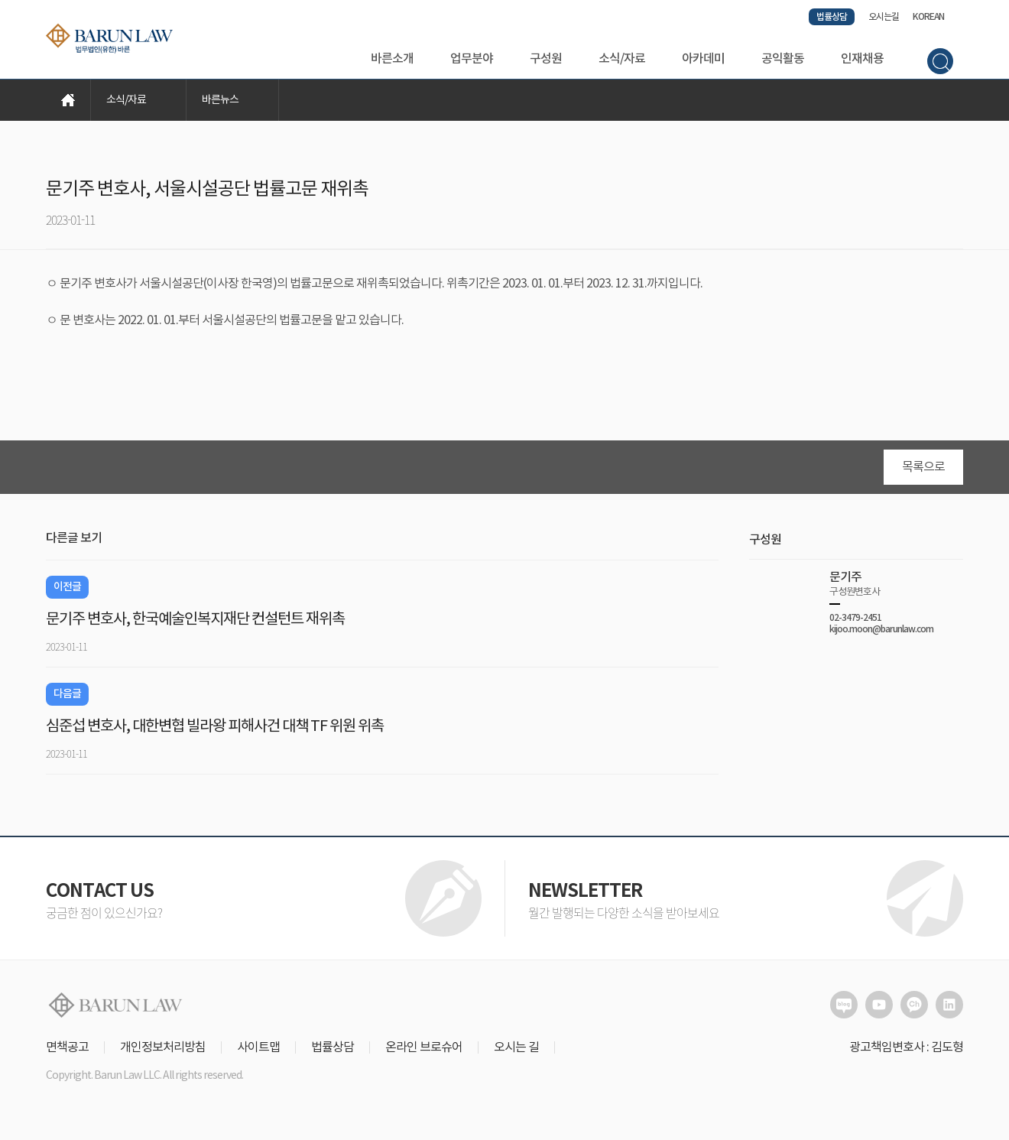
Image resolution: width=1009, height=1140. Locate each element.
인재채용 (862, 59)
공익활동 (782, 59)
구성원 (546, 59)
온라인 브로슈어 (423, 1053)
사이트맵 (258, 1053)
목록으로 (923, 472)
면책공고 (67, 1053)
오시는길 (883, 16)
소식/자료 (622, 59)
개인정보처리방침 (163, 1053)
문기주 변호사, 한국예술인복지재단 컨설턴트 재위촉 (195, 625)
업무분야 (471, 59)
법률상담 (831, 16)
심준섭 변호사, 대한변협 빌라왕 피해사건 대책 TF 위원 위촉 (215, 732)
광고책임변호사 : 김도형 (906, 1053)
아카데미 (703, 59)
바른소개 (392, 59)
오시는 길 (516, 1053)
